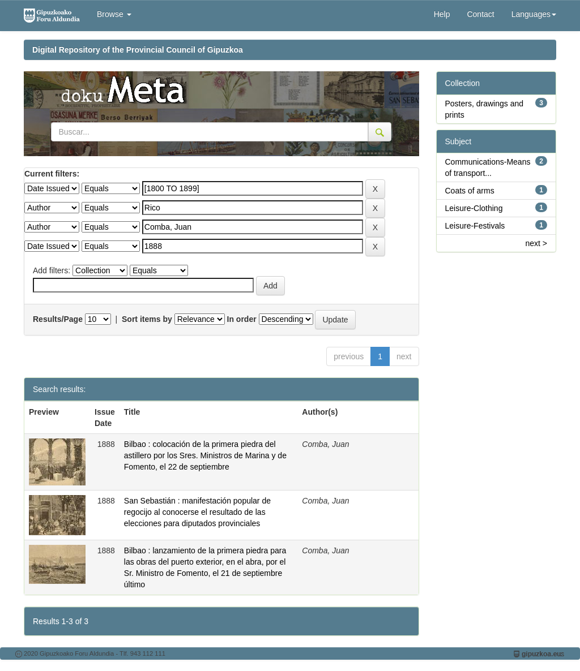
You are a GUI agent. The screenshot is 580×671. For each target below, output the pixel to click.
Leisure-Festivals (475, 225)
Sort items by (147, 319)
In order (242, 319)
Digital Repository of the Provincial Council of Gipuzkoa (137, 49)
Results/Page (58, 319)
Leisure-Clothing (474, 208)
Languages (533, 14)
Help (442, 14)
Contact (480, 14)
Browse (114, 14)
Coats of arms (469, 190)
